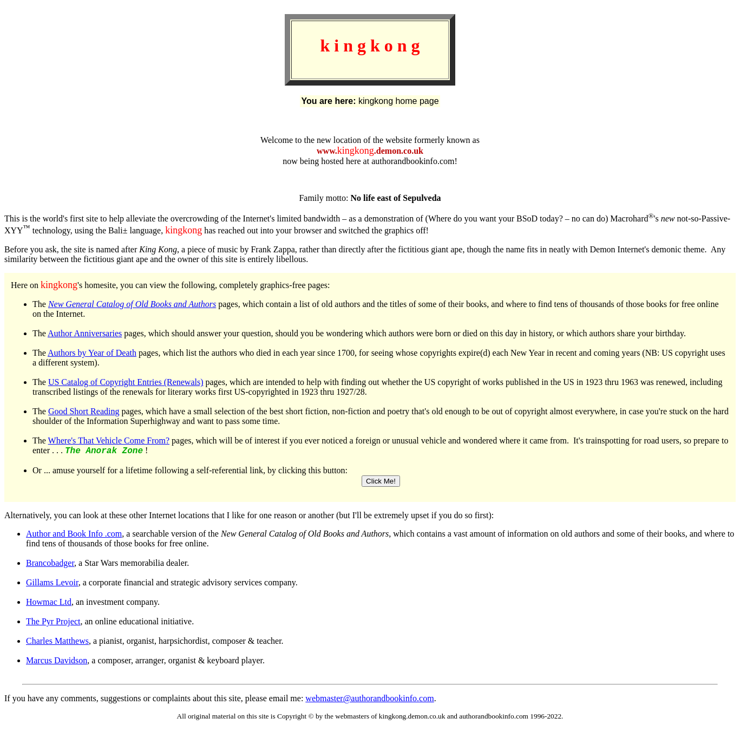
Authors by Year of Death (92, 352)
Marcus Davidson (56, 662)
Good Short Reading (84, 411)
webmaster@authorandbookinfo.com (369, 699)
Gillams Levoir (52, 584)
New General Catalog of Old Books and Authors (132, 304)
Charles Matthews (57, 642)
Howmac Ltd (48, 603)
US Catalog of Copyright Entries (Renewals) (126, 382)
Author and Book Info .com (74, 535)
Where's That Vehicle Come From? (108, 440)
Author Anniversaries (85, 333)
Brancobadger (50, 564)
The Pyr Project (53, 623)
